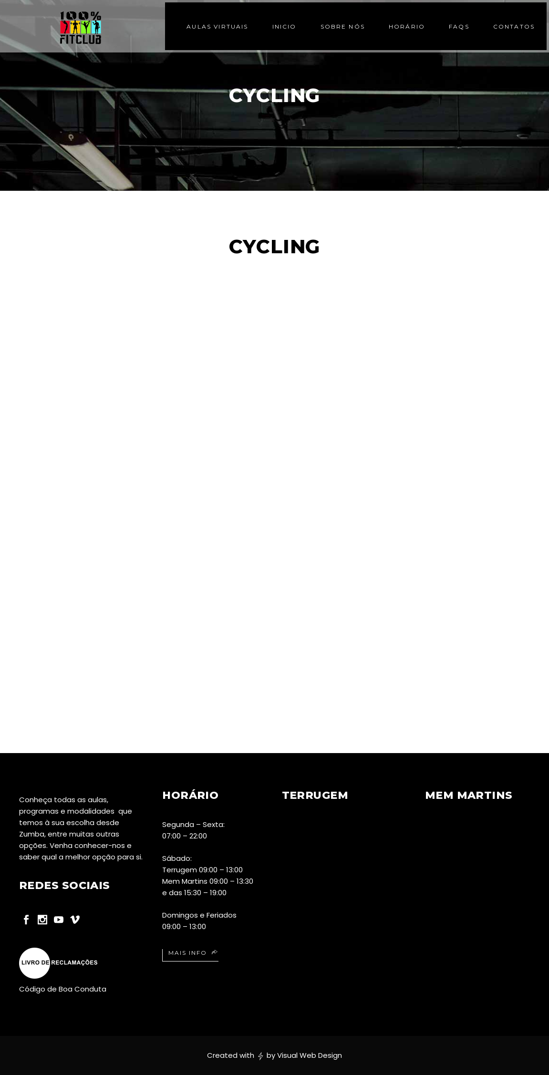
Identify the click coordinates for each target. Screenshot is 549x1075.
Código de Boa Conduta (62, 989)
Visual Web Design (309, 1055)
